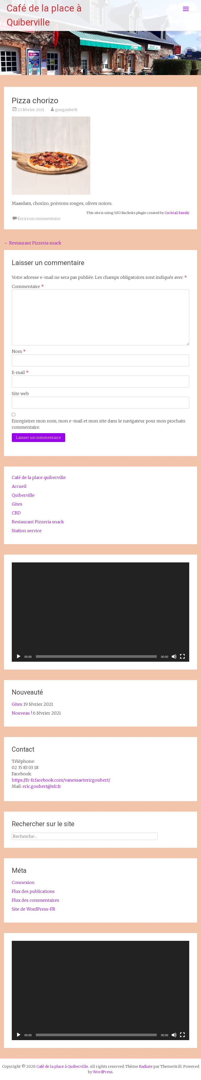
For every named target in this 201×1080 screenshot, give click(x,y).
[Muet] (174, 656)
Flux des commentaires (35, 900)
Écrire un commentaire (39, 218)
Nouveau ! (22, 713)
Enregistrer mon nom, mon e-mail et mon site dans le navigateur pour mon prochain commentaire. (98, 424)
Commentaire (28, 286)
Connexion (23, 882)
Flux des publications (33, 891)
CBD (16, 513)
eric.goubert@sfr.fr (42, 786)
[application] (100, 612)
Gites (17, 504)
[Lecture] (18, 656)
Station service (27, 530)
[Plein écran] (182, 656)
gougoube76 (66, 109)
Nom (19, 351)
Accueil (19, 486)
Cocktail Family (177, 213)
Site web (20, 393)
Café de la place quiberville (39, 477)
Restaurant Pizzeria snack (32, 243)
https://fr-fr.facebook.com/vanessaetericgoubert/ (61, 780)
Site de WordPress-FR (33, 909)
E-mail (20, 372)
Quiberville (23, 495)
